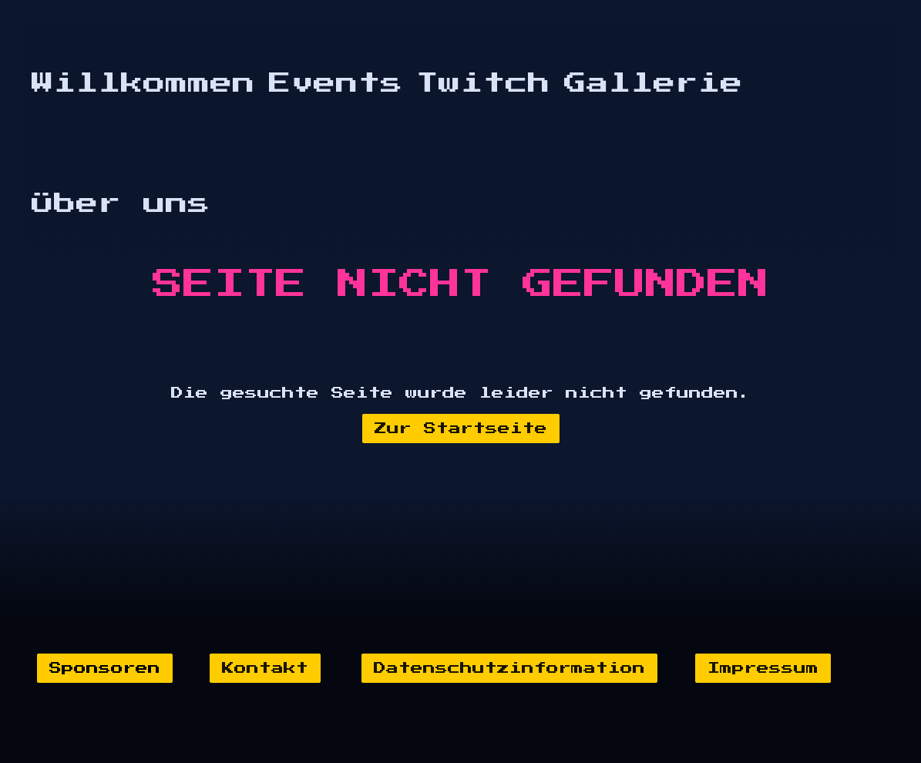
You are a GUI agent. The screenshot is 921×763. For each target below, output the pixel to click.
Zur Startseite (461, 428)
